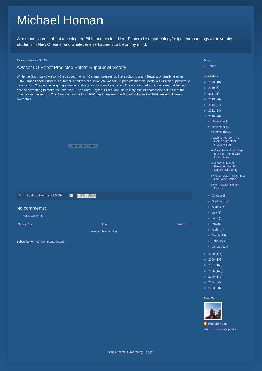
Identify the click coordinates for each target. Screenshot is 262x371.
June (215, 218)
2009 (212, 254)
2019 (212, 87)
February (218, 241)
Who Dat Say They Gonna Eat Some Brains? (228, 177)
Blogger (148, 352)
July (215, 212)
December (219, 121)
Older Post (183, 224)
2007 (212, 265)
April (215, 229)
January (217, 246)
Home (104, 224)
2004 (212, 282)
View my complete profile (220, 329)
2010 (212, 116)
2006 (212, 271)
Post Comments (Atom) (50, 241)
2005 (212, 276)
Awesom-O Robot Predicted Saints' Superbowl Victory (224, 166)
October (217, 195)
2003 (212, 288)
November (219, 127)
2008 (212, 259)
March (216, 235)
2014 (212, 93)
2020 (212, 82)
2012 (212, 105)
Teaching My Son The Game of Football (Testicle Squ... (225, 141)
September (219, 201)
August (216, 206)
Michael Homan (60, 20)
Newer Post (25, 224)
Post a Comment (32, 215)
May (215, 224)
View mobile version (104, 231)
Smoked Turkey (221, 132)
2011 (212, 110)
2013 (212, 99)
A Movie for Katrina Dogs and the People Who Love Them (227, 154)
